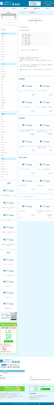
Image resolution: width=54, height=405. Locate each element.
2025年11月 (3, 54)
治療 (2, 87)
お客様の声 (25, 8)
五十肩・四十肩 (3, 74)
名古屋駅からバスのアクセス (5, 171)
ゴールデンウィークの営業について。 (43, 90)
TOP (20, 196)
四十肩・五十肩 (3, 126)
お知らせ (33, 94)
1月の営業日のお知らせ (40, 185)
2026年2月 (3, 46)
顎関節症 (3, 105)
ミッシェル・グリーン (33, 403)
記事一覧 (32, 12)
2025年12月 (3, 51)
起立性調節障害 (3, 102)
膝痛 (2, 124)
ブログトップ (24, 12)
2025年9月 (3, 59)
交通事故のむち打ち (4, 142)
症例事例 (3, 155)
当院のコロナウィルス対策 (5, 174)
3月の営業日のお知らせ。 (24, 185)
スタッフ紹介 (3, 166)
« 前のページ (22, 217)
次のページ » (50, 217)
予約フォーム (3, 176)
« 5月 (3, 29)
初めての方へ (14, 8)
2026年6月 (3, 36)
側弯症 (2, 79)
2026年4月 (3, 41)
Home (4, 8)
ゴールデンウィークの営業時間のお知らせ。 (44, 169)
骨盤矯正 (3, 147)
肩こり (2, 92)
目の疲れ (3, 89)
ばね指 (2, 129)
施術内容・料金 (36, 8)
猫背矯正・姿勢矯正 (4, 152)
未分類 (33, 150)
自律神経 (3, 97)
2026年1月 (3, 49)
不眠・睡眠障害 (3, 71)
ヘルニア (3, 134)
